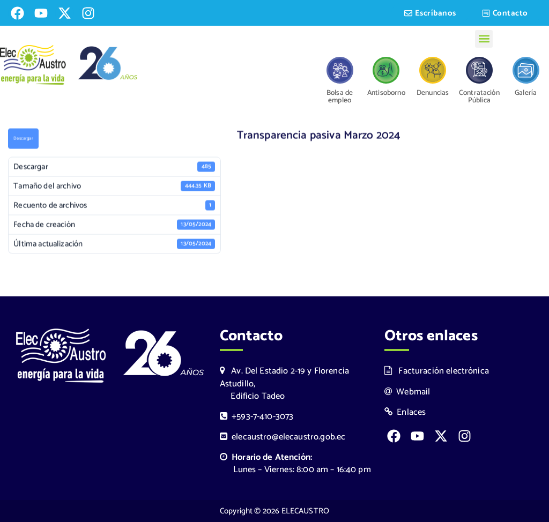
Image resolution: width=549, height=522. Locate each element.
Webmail (407, 392)
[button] (484, 39)
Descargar (23, 139)
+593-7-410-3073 (257, 416)
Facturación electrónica (436, 371)
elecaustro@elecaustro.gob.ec (283, 437)
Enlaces (405, 412)
